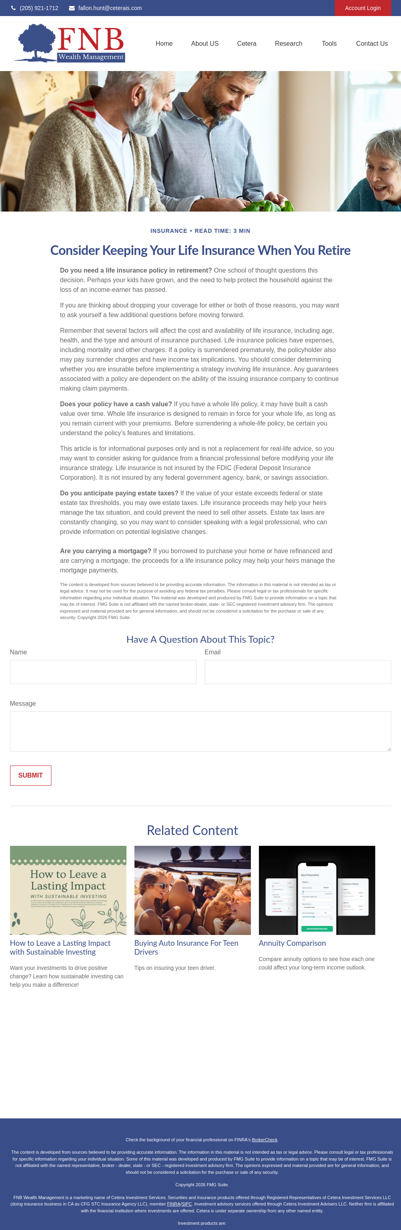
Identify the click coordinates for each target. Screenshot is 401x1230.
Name (18, 652)
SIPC (186, 1203)
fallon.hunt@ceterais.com (105, 8)
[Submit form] (30, 776)
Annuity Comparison (292, 943)
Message (23, 703)
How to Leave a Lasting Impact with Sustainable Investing (60, 947)
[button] (164, 44)
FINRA (173, 1203)
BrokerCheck (265, 1139)
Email (213, 652)
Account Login (363, 8)
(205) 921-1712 (34, 8)
